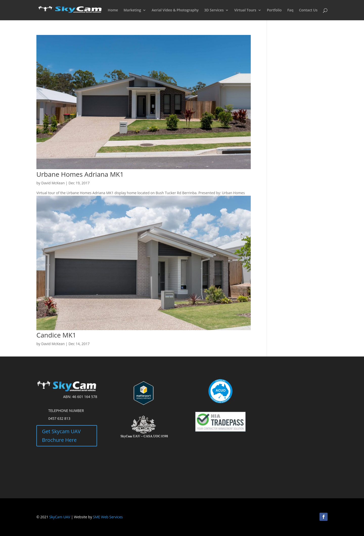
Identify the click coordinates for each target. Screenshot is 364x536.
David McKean (53, 183)
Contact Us (308, 10)
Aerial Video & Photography (175, 10)
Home (113, 10)
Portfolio (274, 10)
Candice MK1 (56, 335)
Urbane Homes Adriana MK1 (80, 174)
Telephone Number (66, 410)
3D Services (214, 10)
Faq (290, 10)
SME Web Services (108, 516)
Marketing (132, 10)
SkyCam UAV (59, 516)
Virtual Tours (245, 10)
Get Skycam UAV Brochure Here (61, 435)
